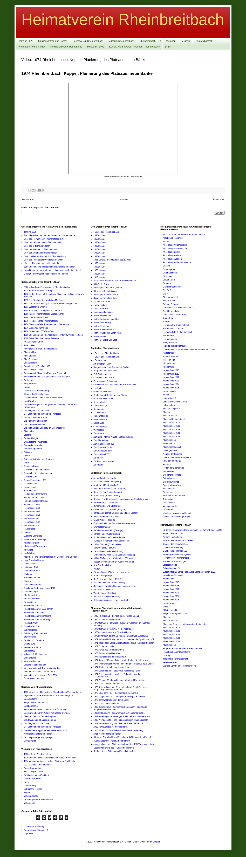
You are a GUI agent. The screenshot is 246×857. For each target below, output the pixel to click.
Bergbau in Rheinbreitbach (36, 702)
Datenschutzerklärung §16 (175, 551)
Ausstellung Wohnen (172, 259)
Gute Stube (168, 318)
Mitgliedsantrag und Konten (52, 41)
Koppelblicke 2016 (101, 301)
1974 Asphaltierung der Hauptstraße (109, 657)
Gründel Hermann (101, 527)
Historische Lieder (32, 504)
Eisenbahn (29, 431)
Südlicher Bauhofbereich (174, 496)
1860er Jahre (99, 239)
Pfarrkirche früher (32, 595)
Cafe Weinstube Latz (102, 374)
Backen (166, 266)
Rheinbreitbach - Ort (150, 41)
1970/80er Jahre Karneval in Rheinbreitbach (113, 629)
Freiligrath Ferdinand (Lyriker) (106, 516)
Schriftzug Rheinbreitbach (35, 633)
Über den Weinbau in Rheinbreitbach (41, 249)
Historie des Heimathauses (36, 501)
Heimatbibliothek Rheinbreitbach (178, 332)
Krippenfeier (99, 409)
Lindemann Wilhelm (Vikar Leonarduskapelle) (114, 555)
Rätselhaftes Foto (32, 626)
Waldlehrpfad (30, 658)
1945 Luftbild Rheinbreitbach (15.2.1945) (112, 260)
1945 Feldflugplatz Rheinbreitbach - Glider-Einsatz (116, 616)
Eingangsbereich (170, 297)
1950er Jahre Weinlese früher (37, 754)
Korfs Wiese (29, 553)
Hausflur (167, 321)
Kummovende (99, 412)
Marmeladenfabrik (32, 578)
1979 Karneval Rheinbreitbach (107, 703)
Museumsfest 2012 (171, 426)
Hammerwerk (30, 487)
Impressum (29, 833)
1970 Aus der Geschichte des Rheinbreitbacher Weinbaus (50, 758)
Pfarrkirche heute (31, 598)
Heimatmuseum (170, 339)
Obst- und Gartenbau (33, 585)
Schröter (28, 792)
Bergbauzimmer (31, 706)
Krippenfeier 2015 (171, 374)
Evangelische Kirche (33, 445)
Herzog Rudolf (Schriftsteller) (106, 534)
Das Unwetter (30, 401)
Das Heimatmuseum (172, 287)
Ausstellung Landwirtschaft (175, 248)
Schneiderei (168, 471)
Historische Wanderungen (175, 561)
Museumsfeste (100, 419)
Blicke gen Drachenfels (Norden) (108, 287)
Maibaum (28, 574)
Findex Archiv (169, 300)
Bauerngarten (169, 269)
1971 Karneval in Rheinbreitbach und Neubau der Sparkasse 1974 (123, 639)
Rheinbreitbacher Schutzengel (37, 619)
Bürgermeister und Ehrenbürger (107, 506)
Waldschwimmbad (32, 661)
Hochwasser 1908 (32, 508)
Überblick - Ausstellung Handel (177, 513)
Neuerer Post (28, 199)
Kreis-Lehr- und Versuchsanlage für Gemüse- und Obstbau (51, 557)
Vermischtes (29, 651)
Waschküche (169, 503)
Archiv (166, 241)
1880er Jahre (99, 242)
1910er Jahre (99, 249)
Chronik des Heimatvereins (36, 394)
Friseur (27, 456)
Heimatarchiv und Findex (32, 46)
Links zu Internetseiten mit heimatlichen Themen (46, 274)
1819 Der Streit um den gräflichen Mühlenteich (45, 300)
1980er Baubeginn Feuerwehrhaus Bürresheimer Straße (119, 713)
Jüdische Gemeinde (33, 536)
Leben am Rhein (31, 567)
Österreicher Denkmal (34, 678)
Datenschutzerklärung (173, 547)
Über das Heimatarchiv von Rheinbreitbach (43, 260)
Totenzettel (168, 499)
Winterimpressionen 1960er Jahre (39, 671)
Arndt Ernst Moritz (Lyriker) (105, 485)
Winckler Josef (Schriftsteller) (106, 596)
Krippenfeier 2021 (171, 381)
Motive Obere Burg (102, 322)
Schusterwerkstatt (171, 482)
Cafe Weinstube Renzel (104, 377)
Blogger (156, 842)
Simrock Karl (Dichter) (103, 589)
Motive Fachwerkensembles (106, 319)
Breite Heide (29, 380)
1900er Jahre (99, 246)
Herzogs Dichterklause (34, 497)
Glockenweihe (30, 483)
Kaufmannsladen (170, 356)
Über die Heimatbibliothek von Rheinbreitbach (45, 256)
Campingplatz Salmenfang (105, 381)
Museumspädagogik (172, 447)
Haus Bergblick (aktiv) (103, 398)
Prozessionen (30, 602)
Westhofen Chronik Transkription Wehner (42, 668)
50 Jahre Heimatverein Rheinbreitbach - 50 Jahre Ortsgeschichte (192, 530)
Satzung (166, 655)
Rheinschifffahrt (31, 623)
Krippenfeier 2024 (171, 384)
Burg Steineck (30, 383)
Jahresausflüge (100, 405)
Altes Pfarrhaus (31, 359)
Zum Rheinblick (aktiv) (103, 444)
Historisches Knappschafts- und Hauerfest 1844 (45, 730)
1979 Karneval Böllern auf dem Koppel (110, 700)
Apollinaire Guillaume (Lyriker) (107, 482)
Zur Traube (98, 465)
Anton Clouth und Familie (105, 478)
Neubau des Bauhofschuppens (177, 457)
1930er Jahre (99, 253)
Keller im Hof (169, 360)
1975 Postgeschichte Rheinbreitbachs (41, 321)
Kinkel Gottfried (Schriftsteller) (107, 544)
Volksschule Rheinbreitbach (36, 654)
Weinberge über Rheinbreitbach (38, 799)
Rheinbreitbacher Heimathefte (66, 46)
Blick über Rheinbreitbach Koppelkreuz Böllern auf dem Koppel (122, 737)
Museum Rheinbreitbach (121, 41)
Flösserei (28, 452)
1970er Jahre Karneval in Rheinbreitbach (112, 632)
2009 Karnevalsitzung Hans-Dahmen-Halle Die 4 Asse (118, 723)
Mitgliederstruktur (171, 610)
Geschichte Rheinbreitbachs (37, 470)
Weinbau (171, 41)
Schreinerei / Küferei (33, 789)
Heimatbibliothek (204, 41)
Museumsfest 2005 (171, 422)
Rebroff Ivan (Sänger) (103, 575)
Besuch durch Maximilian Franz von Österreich (45, 373)
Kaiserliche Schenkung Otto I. (37, 539)
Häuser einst (29, 529)
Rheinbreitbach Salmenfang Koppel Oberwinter (114, 751)
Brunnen (167, 283)
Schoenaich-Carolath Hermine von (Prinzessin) (114, 586)
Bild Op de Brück (101, 284)
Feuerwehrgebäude (33, 449)
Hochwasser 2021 (32, 525)
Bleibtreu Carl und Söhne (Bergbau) (40, 716)
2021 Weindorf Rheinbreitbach (38, 765)
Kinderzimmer (169, 363)
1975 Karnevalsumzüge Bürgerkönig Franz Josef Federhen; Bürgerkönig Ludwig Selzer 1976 (120, 688)
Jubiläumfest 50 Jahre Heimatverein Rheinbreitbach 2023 (189, 349)
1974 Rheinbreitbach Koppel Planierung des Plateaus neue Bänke (123, 664)
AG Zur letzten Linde (33, 342)
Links (168, 46)
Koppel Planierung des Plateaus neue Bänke (113, 748)
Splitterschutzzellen (172, 485)
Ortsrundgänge (31, 591)
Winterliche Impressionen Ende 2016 (40, 675)
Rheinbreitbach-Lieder (34, 612)
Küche (166, 395)
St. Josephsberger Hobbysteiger (38, 737)
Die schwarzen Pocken (34, 424)
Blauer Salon (169, 280)
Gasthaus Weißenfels (103, 391)
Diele (165, 294)
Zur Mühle (98, 458)
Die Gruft (167, 290)
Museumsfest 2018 (171, 436)
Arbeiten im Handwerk (173, 238)
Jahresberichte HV (171, 568)
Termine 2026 (26, 41)
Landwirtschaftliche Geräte (175, 402)
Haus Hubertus (31, 490)
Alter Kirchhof (30, 352)
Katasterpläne (169, 353)
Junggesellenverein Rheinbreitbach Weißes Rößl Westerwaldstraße (124, 744)
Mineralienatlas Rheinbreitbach (38, 734)
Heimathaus (168, 335)
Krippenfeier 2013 (171, 370)
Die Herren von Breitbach (35, 421)
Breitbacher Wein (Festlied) (36, 775)
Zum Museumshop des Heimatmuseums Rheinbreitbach (49, 267)
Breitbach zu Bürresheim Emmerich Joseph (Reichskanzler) (120, 499)
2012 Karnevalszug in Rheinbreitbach (110, 727)
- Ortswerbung (99, 360)
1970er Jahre (99, 270)
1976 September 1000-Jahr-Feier (39, 331)
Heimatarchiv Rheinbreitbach (176, 325)
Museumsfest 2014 (171, 429)
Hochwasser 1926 (32, 511)
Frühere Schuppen (171, 304)
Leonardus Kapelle (32, 571)
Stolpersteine (30, 637)
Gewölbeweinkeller (32, 778)
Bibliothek (167, 276)
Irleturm (27, 532)
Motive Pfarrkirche (101, 326)
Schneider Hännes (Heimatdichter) (109, 582)
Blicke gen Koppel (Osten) (105, 291)
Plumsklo (167, 464)
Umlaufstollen (30, 741)
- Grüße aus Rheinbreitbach (106, 232)
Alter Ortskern (30, 356)
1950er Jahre (99, 263)
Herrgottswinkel (170, 342)
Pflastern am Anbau (172, 461)
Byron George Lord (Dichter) (106, 502)
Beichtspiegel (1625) (33, 369)
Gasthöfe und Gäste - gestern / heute (110, 395)
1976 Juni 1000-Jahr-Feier (36, 328)
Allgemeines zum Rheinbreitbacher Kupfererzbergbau (48, 695)
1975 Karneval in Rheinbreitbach (108, 683)
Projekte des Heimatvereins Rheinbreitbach (182, 648)
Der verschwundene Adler (35, 417)
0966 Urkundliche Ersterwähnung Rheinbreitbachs (47, 287)
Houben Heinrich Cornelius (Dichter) (109, 537)
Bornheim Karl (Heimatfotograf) (107, 492)
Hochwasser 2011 (32, 522)
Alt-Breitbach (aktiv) (102, 364)
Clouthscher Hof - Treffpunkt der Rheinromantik (114, 384)
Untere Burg (29, 644)
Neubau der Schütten (172, 454)
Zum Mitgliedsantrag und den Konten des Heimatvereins (49, 235)
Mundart (166, 412)
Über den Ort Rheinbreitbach (37, 246)
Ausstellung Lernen (172, 252)
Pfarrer (96, 569)
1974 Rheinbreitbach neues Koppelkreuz (112, 667)
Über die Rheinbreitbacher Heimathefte (41, 263)
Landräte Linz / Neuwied (104, 548)
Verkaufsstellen (170, 662)
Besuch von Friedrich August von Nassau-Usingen (47, 376)
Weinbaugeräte (31, 796)
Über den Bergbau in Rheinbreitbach (40, 253)
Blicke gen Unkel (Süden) (105, 298)
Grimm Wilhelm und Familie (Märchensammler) (114, 523)
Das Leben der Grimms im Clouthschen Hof (44, 397)
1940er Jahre (99, 256)
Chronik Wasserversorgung (36, 390)
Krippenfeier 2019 (171, 377)
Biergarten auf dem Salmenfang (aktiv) (110, 367)
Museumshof (169, 443)
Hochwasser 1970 (32, 515)
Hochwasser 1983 (32, 518)
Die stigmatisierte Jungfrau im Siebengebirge (44, 428)
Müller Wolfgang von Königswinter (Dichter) (113, 558)
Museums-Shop (95, 46)
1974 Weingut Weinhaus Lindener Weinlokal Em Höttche (50, 761)
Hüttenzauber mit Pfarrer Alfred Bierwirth (111, 741)
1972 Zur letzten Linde (103, 646)
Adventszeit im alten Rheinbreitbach (40, 349)
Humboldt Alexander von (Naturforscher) (111, 541)
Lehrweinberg (30, 785)
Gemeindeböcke (31, 466)
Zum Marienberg (100, 440)
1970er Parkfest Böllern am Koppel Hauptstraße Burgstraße (120, 636)
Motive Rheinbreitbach (103, 329)
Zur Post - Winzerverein (104, 461)
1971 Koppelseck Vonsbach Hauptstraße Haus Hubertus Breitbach (123, 643)
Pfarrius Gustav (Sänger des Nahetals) (111, 572)
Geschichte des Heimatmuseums (39, 473)
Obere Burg (98, 423)
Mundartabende (100, 416)
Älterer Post (218, 199)
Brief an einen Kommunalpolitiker (178, 540)
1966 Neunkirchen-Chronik (36, 317)
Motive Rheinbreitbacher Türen (107, 333)
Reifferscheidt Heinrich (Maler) (107, 579)
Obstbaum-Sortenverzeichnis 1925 (40, 588)
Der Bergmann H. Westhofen (37, 410)
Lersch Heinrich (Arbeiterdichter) (108, 551)
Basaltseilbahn (30, 363)
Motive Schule (99, 336)
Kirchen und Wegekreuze (35, 546)
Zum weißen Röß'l (101, 454)
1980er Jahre (99, 274)
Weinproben (29, 803)
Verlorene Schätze (32, 647)
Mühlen (27, 581)
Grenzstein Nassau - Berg (175, 314)
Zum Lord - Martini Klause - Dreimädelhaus (113, 437)
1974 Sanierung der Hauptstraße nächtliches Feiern (117, 671)
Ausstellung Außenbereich (175, 245)
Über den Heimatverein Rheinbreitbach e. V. (44, 239)
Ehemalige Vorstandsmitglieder (177, 554)
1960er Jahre (99, 267)
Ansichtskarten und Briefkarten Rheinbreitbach (114, 280)
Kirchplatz (28, 550)
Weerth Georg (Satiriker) (104, 593)
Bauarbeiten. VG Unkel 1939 (37, 366)
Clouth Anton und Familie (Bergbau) (40, 720)
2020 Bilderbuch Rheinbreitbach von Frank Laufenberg (118, 730)
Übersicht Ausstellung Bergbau (177, 517)
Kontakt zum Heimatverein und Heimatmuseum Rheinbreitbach (52, 270)
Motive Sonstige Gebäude (105, 340)
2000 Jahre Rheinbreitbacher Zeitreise (41, 338)
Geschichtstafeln (31, 477)
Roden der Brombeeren (173, 468)
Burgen (27, 387)
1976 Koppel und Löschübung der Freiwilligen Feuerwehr (119, 696)
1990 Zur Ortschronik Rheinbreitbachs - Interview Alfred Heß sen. (53, 335)
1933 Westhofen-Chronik (35, 307)
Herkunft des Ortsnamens (35, 494)
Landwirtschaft (30, 564)
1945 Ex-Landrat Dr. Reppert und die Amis (43, 310)
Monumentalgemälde (103, 312)
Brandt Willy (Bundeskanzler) (106, 495)
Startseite (123, 199)
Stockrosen (168, 492)
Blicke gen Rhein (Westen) (105, 294)
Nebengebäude (170, 450)
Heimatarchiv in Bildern (173, 328)
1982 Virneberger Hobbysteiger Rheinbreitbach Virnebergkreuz (52, 692)
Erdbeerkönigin (31, 438)
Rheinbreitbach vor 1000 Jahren (38, 609)
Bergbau (185, 41)
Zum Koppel (99, 433)
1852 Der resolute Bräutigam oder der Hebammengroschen (51, 303)
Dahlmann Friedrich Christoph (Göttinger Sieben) (115, 513)
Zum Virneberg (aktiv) (103, 451)
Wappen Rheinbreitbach (35, 665)
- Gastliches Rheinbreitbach (106, 353)
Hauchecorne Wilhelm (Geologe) (108, 530)
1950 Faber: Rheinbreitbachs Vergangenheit (44, 314)
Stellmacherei (169, 489)
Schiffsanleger (30, 630)
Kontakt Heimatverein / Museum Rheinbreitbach (134, 46)
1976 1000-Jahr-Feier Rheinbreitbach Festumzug (46, 324)
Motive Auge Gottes (102, 315)
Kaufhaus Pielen (31, 543)
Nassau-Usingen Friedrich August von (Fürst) (113, 562)
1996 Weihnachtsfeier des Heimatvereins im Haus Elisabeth (120, 720)
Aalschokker (29, 345)
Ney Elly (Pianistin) (102, 565)
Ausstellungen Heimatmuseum (177, 262)
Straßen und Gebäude (34, 640)
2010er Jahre (99, 277)
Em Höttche (98, 388)
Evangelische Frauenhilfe (35, 442)
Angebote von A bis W (173, 533)
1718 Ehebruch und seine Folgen (39, 290)
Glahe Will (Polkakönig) (104, 520)
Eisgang (27, 435)
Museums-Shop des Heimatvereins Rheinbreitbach (186, 624)
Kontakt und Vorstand (173, 575)
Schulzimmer (169, 478)
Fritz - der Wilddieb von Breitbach (39, 459)
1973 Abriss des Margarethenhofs (108, 650)
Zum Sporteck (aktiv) (102, 447)
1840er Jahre (99, 235)
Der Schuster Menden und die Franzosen (42, 414)
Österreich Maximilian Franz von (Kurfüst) (112, 600)
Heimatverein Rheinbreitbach (122, 19)
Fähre (26, 463)
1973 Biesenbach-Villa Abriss (106, 653)
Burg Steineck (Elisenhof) (105, 370)
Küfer (26, 782)
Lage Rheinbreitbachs (34, 560)
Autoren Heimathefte (172, 537)
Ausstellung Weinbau (33, 768)
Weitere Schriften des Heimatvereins (179, 666)
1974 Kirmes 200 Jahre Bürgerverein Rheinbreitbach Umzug (120, 660)
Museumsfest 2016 (171, 433)
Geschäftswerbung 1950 (35, 480)
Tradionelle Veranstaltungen (175, 659)
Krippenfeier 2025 (171, 388)
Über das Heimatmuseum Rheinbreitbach (43, 242)
